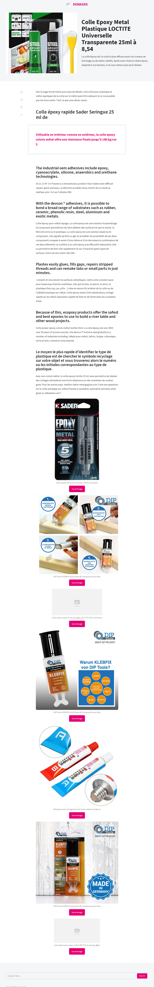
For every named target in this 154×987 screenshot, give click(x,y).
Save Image (77, 489)
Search (142, 976)
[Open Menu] (68, 4)
